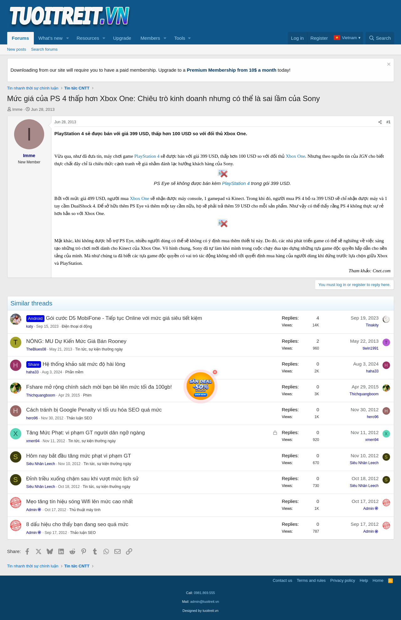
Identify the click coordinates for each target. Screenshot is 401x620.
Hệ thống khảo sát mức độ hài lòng (84, 364)
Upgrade (122, 38)
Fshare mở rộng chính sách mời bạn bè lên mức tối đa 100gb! (99, 387)
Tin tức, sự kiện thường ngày (99, 349)
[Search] (380, 38)
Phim (87, 395)
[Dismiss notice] (388, 65)
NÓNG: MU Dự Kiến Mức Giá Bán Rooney (76, 341)
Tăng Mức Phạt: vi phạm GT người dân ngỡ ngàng (85, 433)
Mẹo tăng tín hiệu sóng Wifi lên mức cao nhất (79, 502)
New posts (16, 49)
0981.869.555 (204, 593)
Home (377, 580)
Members (150, 38)
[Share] (380, 122)
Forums (20, 38)
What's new (51, 38)
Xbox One (295, 156)
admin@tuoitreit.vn (204, 601)
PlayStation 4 (146, 156)
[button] (67, 38)
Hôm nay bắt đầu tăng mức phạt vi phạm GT (78, 456)
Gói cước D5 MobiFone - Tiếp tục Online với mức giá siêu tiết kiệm (124, 318)
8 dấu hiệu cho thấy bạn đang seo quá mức (77, 524)
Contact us (282, 580)
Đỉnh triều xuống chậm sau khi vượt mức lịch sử (82, 479)
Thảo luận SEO (79, 418)
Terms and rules (311, 580)
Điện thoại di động (77, 326)
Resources (87, 38)
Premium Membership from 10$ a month (231, 70)
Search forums (44, 49)
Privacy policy (342, 580)
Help (364, 580)
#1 (388, 122)
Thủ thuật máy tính (85, 510)
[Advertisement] (280, 16)
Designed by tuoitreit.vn (201, 610)
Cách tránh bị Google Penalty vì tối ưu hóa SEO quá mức (94, 410)
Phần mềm (74, 372)
